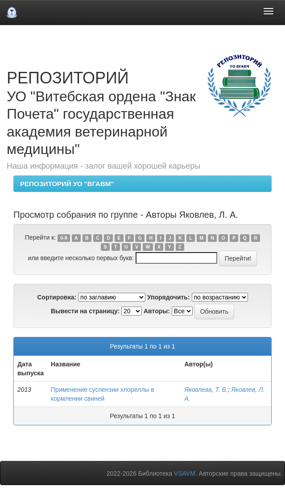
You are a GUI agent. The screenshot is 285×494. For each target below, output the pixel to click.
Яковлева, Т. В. (205, 389)
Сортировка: (56, 297)
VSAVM (184, 473)
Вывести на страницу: (85, 311)
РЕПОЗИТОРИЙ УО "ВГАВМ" (67, 183)
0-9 (63, 238)
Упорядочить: (168, 297)
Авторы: (157, 311)
